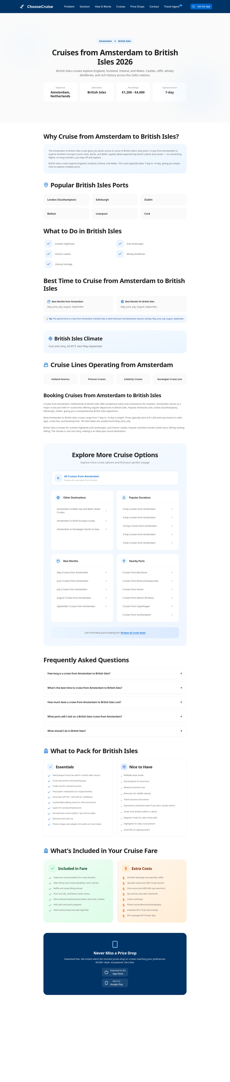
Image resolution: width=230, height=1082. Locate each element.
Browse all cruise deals (133, 632)
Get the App (201, 6)
